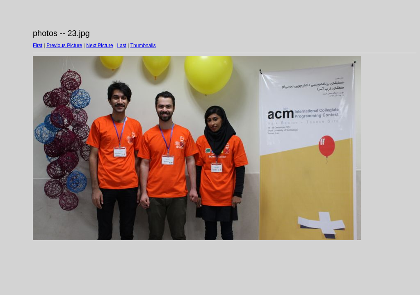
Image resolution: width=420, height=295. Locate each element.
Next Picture (99, 45)
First (37, 45)
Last (121, 45)
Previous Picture (64, 45)
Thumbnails (143, 45)
